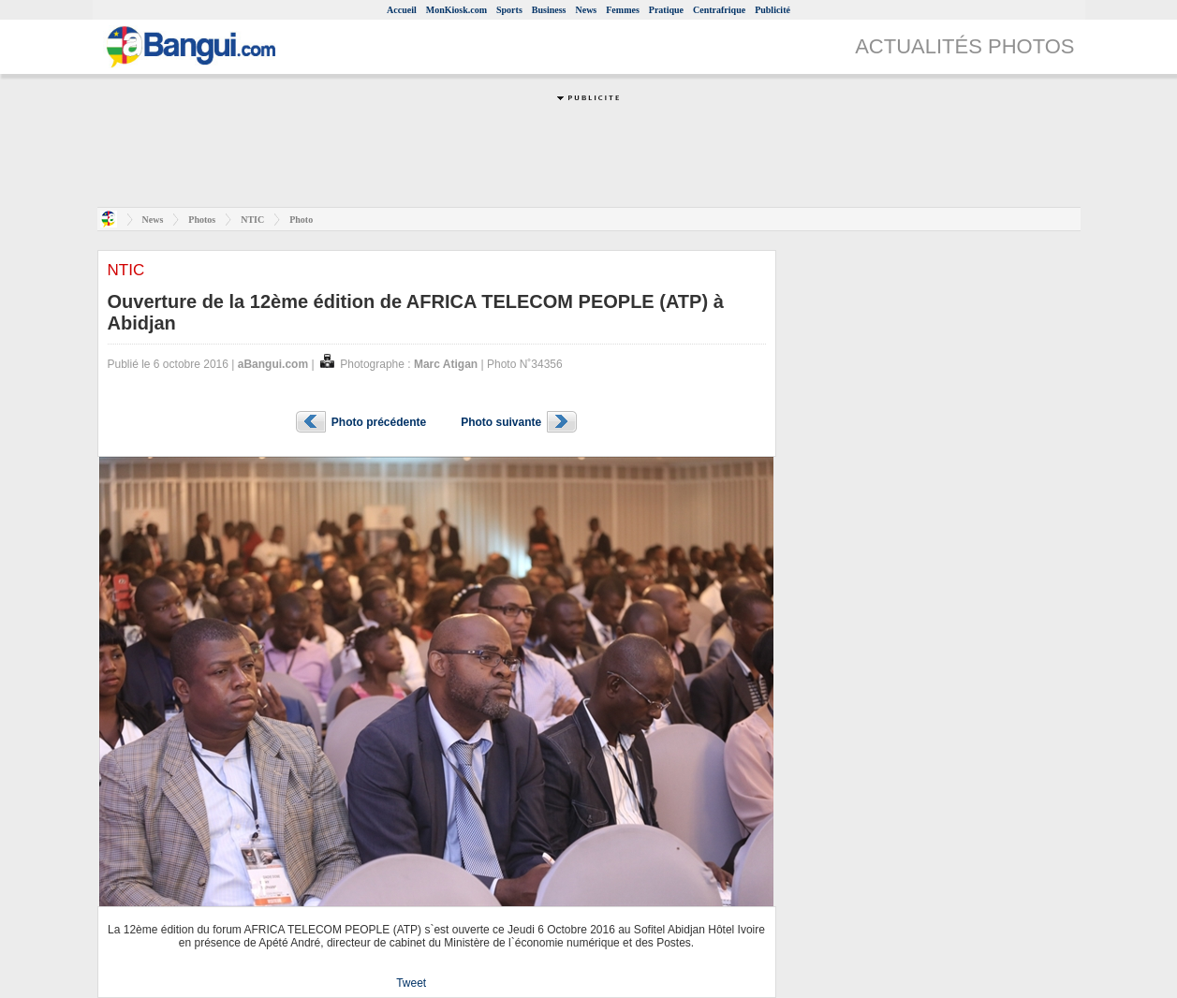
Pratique (666, 10)
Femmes (623, 10)
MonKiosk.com (456, 10)
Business (549, 10)
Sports (509, 10)
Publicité (772, 10)
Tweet (411, 983)
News (585, 10)
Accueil (402, 10)
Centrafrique (719, 10)
